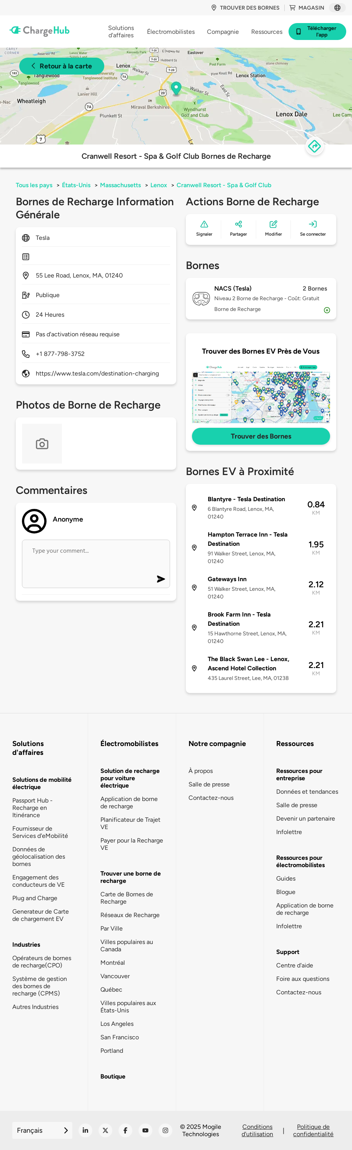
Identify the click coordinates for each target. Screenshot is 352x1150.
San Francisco (119, 1037)
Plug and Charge (34, 898)
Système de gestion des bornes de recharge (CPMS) (39, 986)
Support (287, 952)
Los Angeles (116, 1023)
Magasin (306, 8)
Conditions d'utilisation (257, 1130)
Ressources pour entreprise (299, 774)
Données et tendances (307, 791)
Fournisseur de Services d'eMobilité (40, 832)
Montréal (112, 962)
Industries (26, 944)
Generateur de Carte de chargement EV (40, 915)
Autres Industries (35, 1006)
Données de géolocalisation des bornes (38, 856)
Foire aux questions (302, 978)
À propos (201, 770)
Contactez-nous (211, 797)
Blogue (285, 892)
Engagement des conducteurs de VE (38, 881)
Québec (111, 989)
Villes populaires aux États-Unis (128, 1006)
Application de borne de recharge (129, 802)
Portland (111, 1050)
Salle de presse (209, 784)
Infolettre (289, 832)
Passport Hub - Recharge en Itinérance (32, 808)
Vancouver (115, 976)
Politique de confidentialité (313, 1130)
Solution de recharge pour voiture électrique (130, 778)
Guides (285, 878)
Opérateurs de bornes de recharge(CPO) (41, 961)
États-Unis (76, 185)
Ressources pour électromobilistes (300, 861)
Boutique (112, 1076)
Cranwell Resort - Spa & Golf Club (224, 185)
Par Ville (111, 928)
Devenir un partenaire (305, 818)
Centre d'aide (294, 965)
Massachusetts (120, 185)
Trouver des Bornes (261, 436)
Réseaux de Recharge (130, 915)
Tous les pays (34, 185)
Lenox (158, 185)
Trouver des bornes (245, 8)
